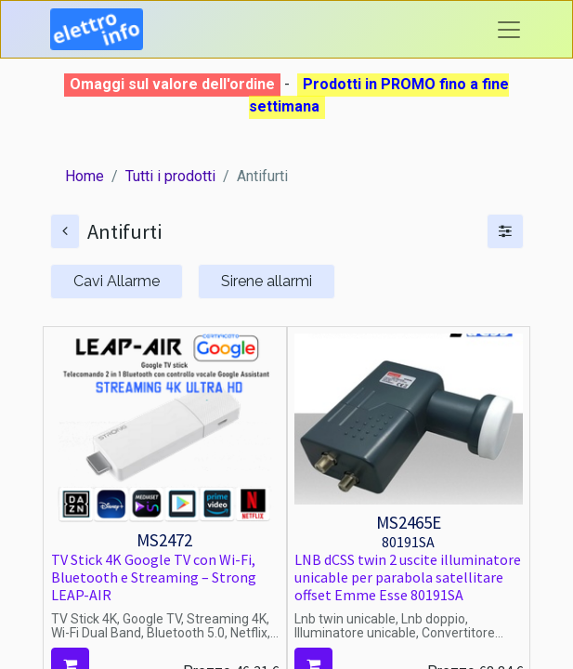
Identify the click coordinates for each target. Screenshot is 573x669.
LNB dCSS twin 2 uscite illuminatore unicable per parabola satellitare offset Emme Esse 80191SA (407, 577)
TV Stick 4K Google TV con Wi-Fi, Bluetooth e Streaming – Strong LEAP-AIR (153, 577)
